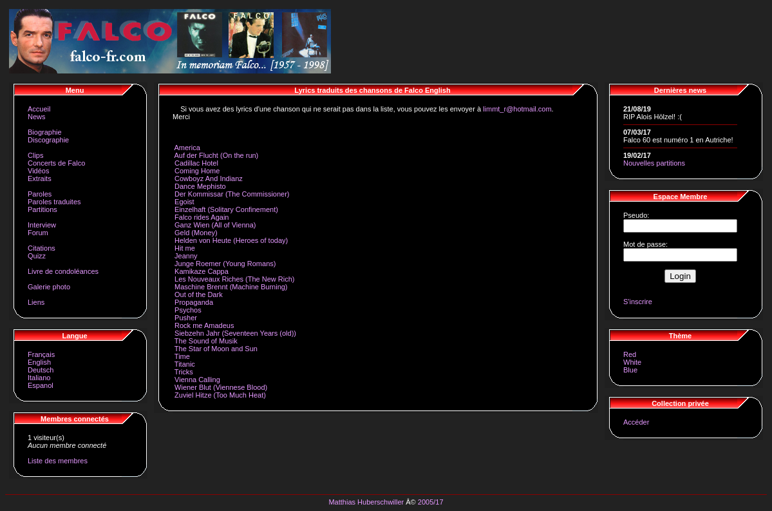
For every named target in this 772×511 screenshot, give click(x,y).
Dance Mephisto (200, 186)
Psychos (188, 310)
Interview (42, 225)
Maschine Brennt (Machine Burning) (230, 287)
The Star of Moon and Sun (216, 348)
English (39, 362)
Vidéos (38, 171)
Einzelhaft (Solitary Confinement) (226, 209)
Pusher (185, 318)
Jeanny (185, 256)
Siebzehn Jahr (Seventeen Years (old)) (235, 333)
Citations (41, 248)
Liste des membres (58, 461)
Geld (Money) (196, 232)
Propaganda (193, 302)
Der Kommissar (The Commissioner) (231, 194)
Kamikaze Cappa (201, 271)
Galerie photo (49, 287)
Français (41, 354)
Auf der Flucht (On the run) (216, 155)
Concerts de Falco (56, 163)
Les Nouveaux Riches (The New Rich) (234, 279)
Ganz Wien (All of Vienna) (215, 225)
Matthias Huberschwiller (366, 502)
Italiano (39, 377)
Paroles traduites (54, 202)
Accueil (39, 109)
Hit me (184, 248)
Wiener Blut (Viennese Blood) (220, 387)
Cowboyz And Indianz (208, 178)
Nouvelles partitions (654, 163)
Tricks (183, 372)
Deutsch (40, 370)
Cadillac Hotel (196, 163)
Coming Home (197, 171)
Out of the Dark (198, 294)
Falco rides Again (201, 217)
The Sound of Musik (206, 341)
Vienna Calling (197, 379)
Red (629, 354)
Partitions (42, 209)
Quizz (37, 256)
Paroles (40, 194)
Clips (35, 155)
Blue (630, 370)
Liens (36, 302)
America (187, 147)
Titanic (184, 364)
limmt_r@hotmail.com (517, 109)
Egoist (184, 202)
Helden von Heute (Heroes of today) (231, 240)
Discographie (48, 140)
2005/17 (431, 502)
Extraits (40, 178)
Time (182, 356)
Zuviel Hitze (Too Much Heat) (220, 395)
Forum (38, 232)
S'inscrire (637, 301)
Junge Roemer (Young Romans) (225, 263)
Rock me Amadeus (204, 325)
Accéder (636, 422)
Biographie (45, 132)
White (632, 362)
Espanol (40, 385)
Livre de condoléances (63, 271)
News (37, 117)
